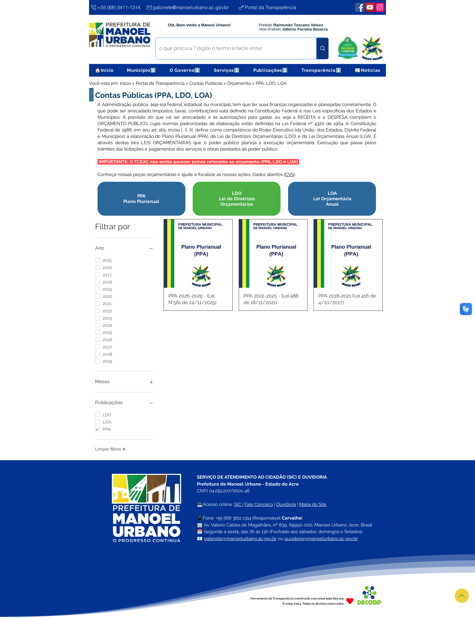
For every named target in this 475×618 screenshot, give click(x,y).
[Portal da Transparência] (273, 7)
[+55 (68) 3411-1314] (115, 7)
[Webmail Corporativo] (379, 7)
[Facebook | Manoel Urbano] (359, 7)
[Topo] (462, 596)
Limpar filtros (110, 449)
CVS (289, 174)
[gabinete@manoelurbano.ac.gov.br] (189, 7)
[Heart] (350, 601)
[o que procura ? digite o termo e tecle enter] (231, 48)
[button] (141, 70)
